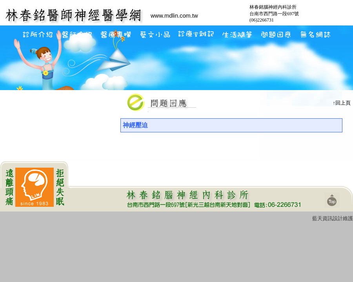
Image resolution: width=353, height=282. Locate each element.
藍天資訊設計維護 (332, 218)
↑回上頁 (342, 103)
